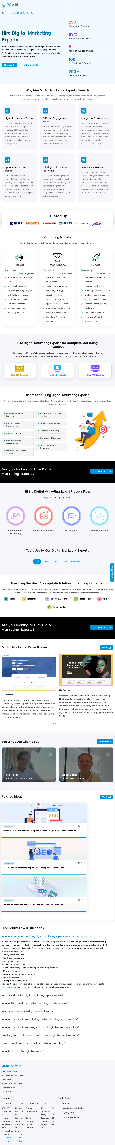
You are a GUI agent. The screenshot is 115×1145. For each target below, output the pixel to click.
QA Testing (6, 1018)
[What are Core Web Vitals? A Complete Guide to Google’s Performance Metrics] (19, 825)
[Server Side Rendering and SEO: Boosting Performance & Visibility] (95, 825)
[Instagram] (94, 1107)
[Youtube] (88, 1114)
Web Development (9, 999)
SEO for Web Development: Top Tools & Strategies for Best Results (56, 836)
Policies (102, 1126)
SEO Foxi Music (65, 692)
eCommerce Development (12, 1003)
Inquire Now (112, 572)
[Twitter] (106, 1107)
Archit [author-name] (32, 829)
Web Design (6, 1006)
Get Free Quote (30, 65)
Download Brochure (70, 1043)
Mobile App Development (12, 1010)
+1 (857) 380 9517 (69, 1039)
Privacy (95, 1126)
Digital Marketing (8, 1014)
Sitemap (110, 1126)
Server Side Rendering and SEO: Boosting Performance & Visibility (95, 836)
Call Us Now (8, 1067)
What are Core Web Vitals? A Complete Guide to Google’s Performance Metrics (17, 836)
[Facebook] (100, 1107)
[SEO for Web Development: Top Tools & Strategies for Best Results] (57, 825)
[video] (29, 767)
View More (105, 744)
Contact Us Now (102, 474)
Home (4, 13)
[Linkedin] (88, 1107)
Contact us (11, 914)
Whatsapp (66, 1030)
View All (106, 650)
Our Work (9, 65)
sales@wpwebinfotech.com (74, 1034)
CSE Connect (8, 697)
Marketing (10, 829)
